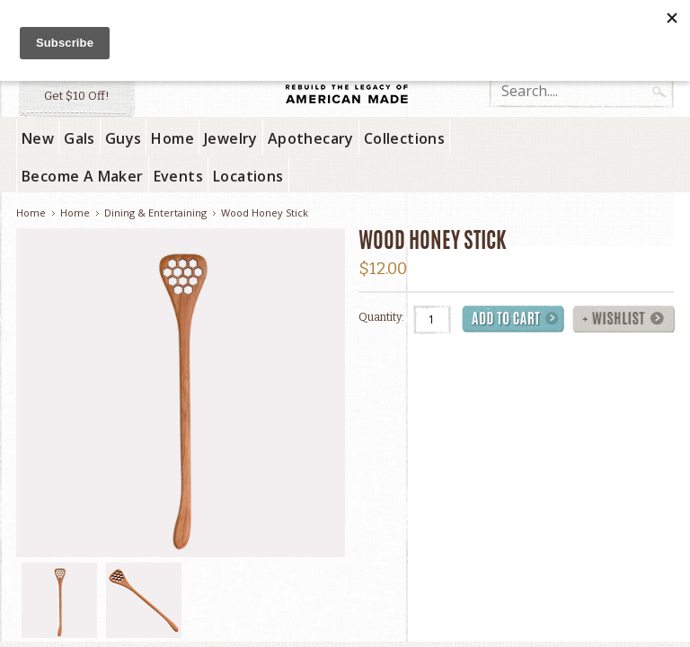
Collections (404, 138)
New (38, 138)
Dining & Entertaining (155, 212)
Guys (123, 138)
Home (172, 138)
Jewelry (231, 138)
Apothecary (311, 138)
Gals (79, 138)
